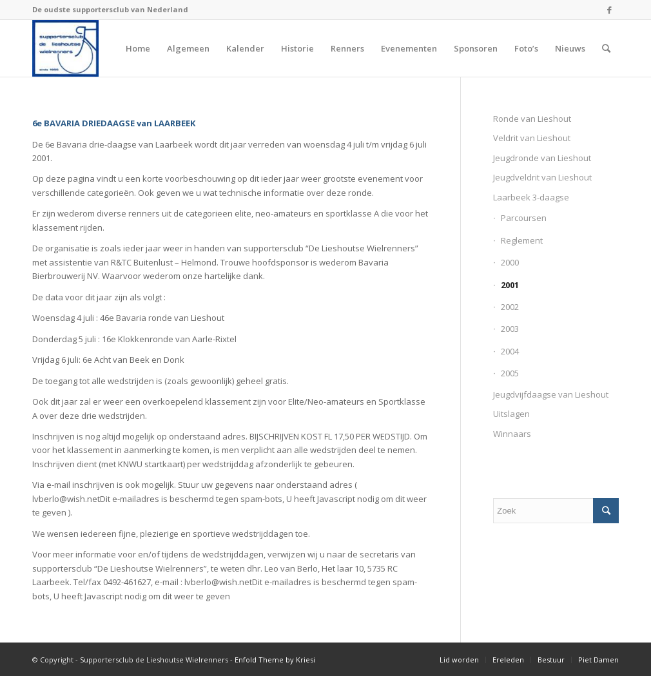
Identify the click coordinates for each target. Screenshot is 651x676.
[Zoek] (606, 48)
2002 (510, 307)
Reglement (522, 240)
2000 (510, 262)
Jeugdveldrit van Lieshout (542, 177)
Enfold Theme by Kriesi (275, 659)
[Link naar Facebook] (609, 9)
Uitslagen (511, 414)
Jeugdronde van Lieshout (542, 158)
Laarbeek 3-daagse (531, 197)
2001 (510, 285)
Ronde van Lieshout (532, 118)
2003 (510, 328)
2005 (510, 373)
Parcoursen (524, 218)
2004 (510, 351)
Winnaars (512, 433)
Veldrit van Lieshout (531, 138)
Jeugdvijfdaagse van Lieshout (550, 394)
